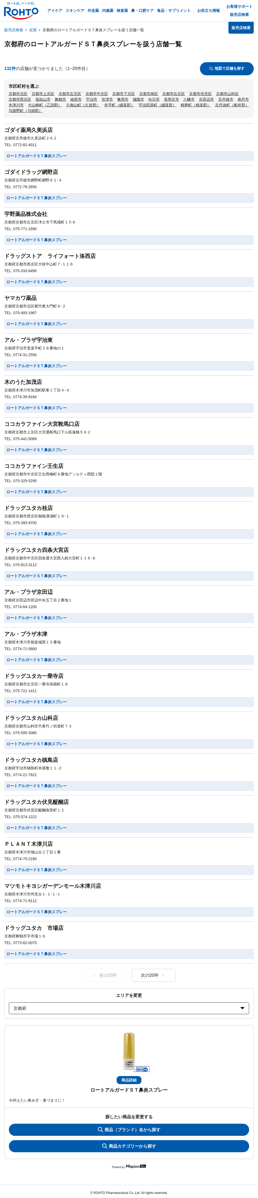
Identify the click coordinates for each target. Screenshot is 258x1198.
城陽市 (138, 99)
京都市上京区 (43, 94)
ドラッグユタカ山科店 (31, 718)
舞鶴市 (60, 99)
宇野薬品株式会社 (25, 214)
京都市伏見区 (200, 94)
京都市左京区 (70, 94)
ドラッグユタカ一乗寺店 (33, 676)
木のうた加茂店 (23, 382)
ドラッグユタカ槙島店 (31, 760)
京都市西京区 (20, 99)
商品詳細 (129, 1080)
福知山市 (43, 99)
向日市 (154, 99)
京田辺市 (206, 99)
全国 (33, 30)
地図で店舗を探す (227, 68)
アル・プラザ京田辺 (28, 592)
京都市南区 (148, 94)
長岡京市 (171, 99)
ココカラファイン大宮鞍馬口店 (42, 424)
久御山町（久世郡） (83, 105)
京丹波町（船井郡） (232, 105)
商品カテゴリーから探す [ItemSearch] (129, 1146)
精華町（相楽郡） (196, 105)
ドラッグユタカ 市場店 (33, 928)
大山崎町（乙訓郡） (45, 105)
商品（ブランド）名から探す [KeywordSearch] (129, 1129)
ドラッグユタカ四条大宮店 (36, 550)
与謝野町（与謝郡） (25, 110)
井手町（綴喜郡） (119, 105)
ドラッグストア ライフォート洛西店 (50, 256)
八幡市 (189, 99)
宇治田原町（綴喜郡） (157, 105)
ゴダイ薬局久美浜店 (28, 130)
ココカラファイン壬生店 (33, 466)
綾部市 (76, 99)
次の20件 (153, 975)
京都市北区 (18, 94)
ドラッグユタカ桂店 (28, 508)
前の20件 (104, 975)
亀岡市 (122, 99)
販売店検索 (13, 30)
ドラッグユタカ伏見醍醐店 (36, 802)
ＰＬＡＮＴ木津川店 (28, 844)
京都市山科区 (227, 94)
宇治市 (91, 99)
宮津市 (107, 99)
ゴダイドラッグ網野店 (31, 172)
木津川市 (16, 105)
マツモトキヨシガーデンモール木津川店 (52, 886)
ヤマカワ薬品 (20, 298)
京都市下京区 (123, 94)
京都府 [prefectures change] (129, 1008)
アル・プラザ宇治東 (28, 340)
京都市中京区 (96, 94)
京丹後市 (225, 99)
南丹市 (243, 99)
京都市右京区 (173, 94)
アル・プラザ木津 (25, 634)
